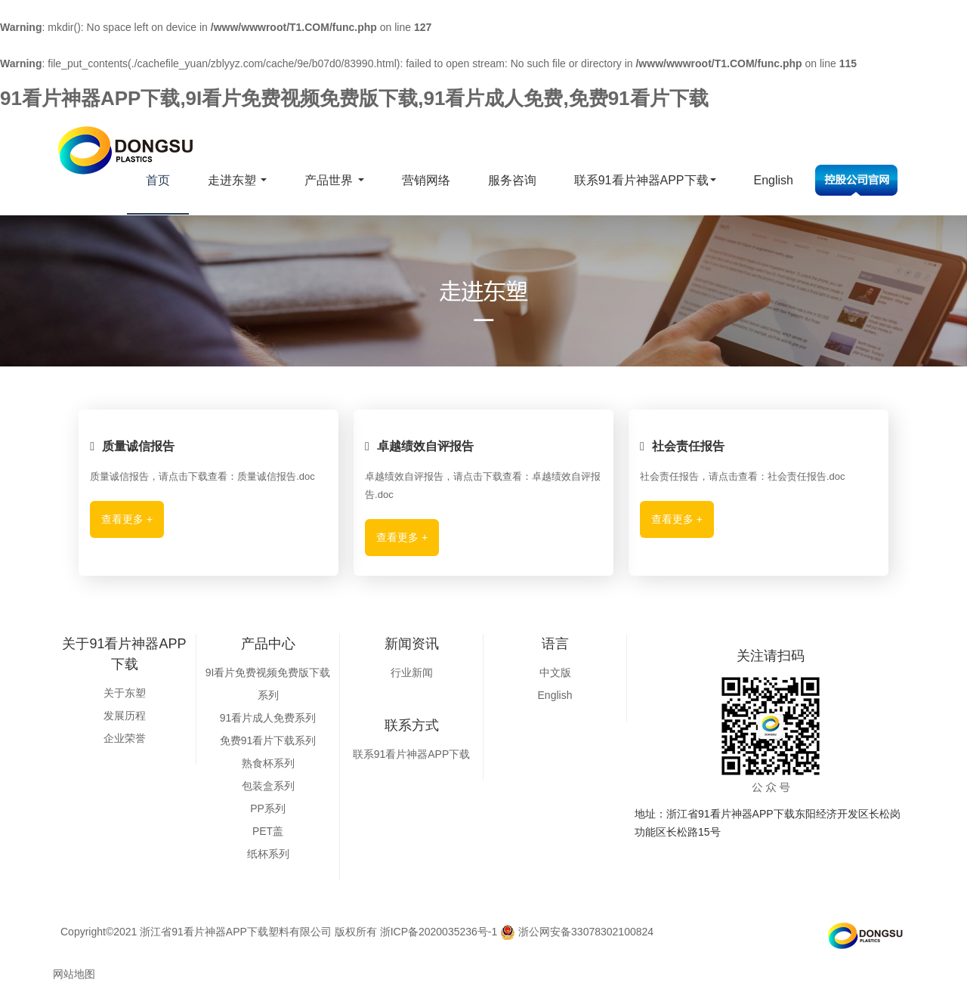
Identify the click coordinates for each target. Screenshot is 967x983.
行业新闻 (412, 672)
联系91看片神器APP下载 (645, 180)
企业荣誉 (124, 738)
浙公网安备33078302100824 (576, 932)
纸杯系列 (268, 854)
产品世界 (333, 180)
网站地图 (74, 974)
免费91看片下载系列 (268, 740)
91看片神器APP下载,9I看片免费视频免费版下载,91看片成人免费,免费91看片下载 (354, 98)
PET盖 (267, 831)
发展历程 (124, 715)
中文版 (555, 672)
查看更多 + (127, 519)
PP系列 (268, 808)
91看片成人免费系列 (268, 718)
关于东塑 (124, 693)
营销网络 (426, 180)
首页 (158, 180)
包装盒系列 (268, 786)
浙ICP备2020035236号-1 (439, 932)
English (773, 180)
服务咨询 (512, 180)
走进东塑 (237, 180)
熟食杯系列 (268, 763)
